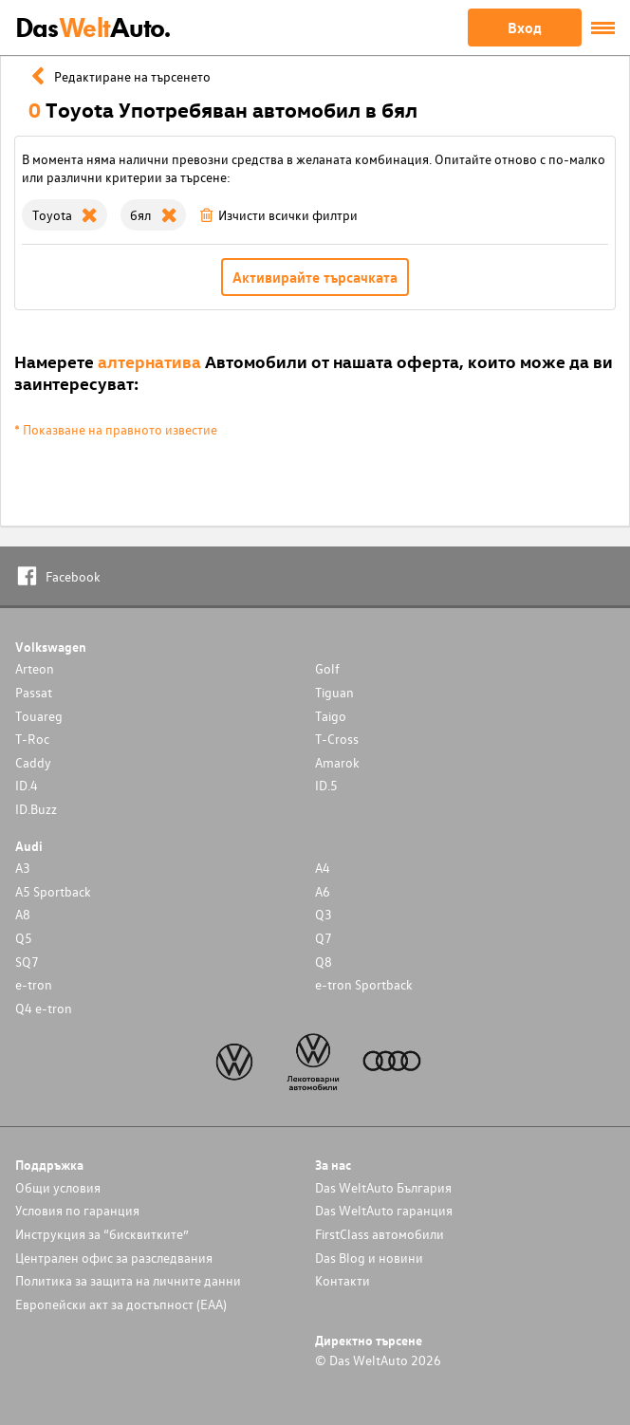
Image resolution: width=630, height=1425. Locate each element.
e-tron (33, 984)
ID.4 (26, 785)
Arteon (34, 668)
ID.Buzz (36, 809)
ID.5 (326, 785)
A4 (322, 868)
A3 (22, 868)
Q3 (323, 914)
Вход (525, 27)
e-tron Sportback (364, 984)
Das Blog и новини (369, 1258)
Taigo (330, 716)
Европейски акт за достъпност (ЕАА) (121, 1304)
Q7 (323, 938)
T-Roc (32, 739)
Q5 (23, 938)
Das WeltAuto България (383, 1187)
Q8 (323, 962)
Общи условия (58, 1187)
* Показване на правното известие (115, 429)
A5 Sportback (53, 891)
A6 (322, 891)
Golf (327, 668)
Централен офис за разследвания (114, 1258)
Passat (33, 692)
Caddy (33, 762)
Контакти (342, 1280)
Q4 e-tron (43, 1008)
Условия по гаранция (77, 1210)
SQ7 (27, 962)
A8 (22, 914)
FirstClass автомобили (379, 1234)
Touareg (39, 716)
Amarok (337, 762)
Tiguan (334, 692)
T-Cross (337, 739)
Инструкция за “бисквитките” (102, 1234)
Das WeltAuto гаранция (384, 1210)
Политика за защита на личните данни (128, 1280)
